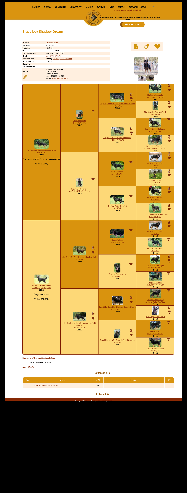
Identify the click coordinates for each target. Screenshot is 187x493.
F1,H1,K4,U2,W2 (117, 183)
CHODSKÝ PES (60, 50)
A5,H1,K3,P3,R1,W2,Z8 (155, 141)
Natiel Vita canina (79, 164)
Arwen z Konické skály (117, 318)
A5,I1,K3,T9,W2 (155, 226)
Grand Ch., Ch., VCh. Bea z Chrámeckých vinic (117, 383)
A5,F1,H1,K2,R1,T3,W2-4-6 (79, 235)
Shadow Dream (52, 86)
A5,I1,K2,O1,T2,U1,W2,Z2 (155, 345)
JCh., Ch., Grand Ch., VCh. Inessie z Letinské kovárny (79, 367)
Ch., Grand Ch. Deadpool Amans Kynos (41, 194)
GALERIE (89, 50)
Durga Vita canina (155, 326)
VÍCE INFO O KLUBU (132, 24)
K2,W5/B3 (155, 394)
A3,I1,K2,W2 (155, 158)
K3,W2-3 (79, 303)
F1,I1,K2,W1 (41, 196)
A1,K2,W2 (117, 386)
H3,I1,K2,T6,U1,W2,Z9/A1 (41, 331)
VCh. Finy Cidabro (155, 224)
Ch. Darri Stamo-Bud (155, 207)
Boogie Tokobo (117, 283)
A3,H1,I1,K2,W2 (117, 353)
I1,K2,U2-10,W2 (155, 260)
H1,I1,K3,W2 (155, 243)
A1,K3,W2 (155, 209)
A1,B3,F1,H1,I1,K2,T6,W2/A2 (155, 192)
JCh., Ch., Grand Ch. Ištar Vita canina (117, 181)
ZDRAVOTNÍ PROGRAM (138, 50)
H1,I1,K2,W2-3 (79, 371)
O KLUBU (47, 50)
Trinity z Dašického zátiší (117, 249)
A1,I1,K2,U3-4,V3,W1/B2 (62, 102)
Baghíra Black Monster (79, 232)
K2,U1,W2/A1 (117, 320)
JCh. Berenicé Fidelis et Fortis (155, 155)
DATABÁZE (101, 50)
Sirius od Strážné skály (155, 343)
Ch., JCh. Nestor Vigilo (155, 309)
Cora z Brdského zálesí (155, 392)
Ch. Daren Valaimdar (155, 241)
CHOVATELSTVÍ (76, 50)
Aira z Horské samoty (155, 292)
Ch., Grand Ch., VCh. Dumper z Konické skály (79, 300)
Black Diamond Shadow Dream (46, 429)
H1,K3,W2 (155, 294)
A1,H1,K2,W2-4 (117, 217)
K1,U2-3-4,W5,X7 (117, 286)
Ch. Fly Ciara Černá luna (41, 329)
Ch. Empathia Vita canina (155, 190)
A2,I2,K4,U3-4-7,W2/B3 (155, 328)
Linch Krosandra (117, 215)
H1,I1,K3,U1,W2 (79, 166)
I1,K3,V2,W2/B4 (155, 175)
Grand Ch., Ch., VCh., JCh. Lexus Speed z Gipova (117, 350)
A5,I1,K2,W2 (117, 149)
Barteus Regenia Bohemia (155, 172)
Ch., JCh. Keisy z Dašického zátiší (155, 258)
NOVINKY (36, 50)
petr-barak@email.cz (60, 122)
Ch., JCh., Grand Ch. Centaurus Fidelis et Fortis (117, 147)
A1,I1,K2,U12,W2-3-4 (155, 377)
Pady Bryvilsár (155, 375)
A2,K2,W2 (117, 252)
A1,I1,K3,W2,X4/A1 (155, 311)
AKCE (112, 50)
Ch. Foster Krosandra (155, 138)
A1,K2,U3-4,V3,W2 (53, 99)
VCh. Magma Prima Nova (155, 360)
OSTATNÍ (121, 50)
